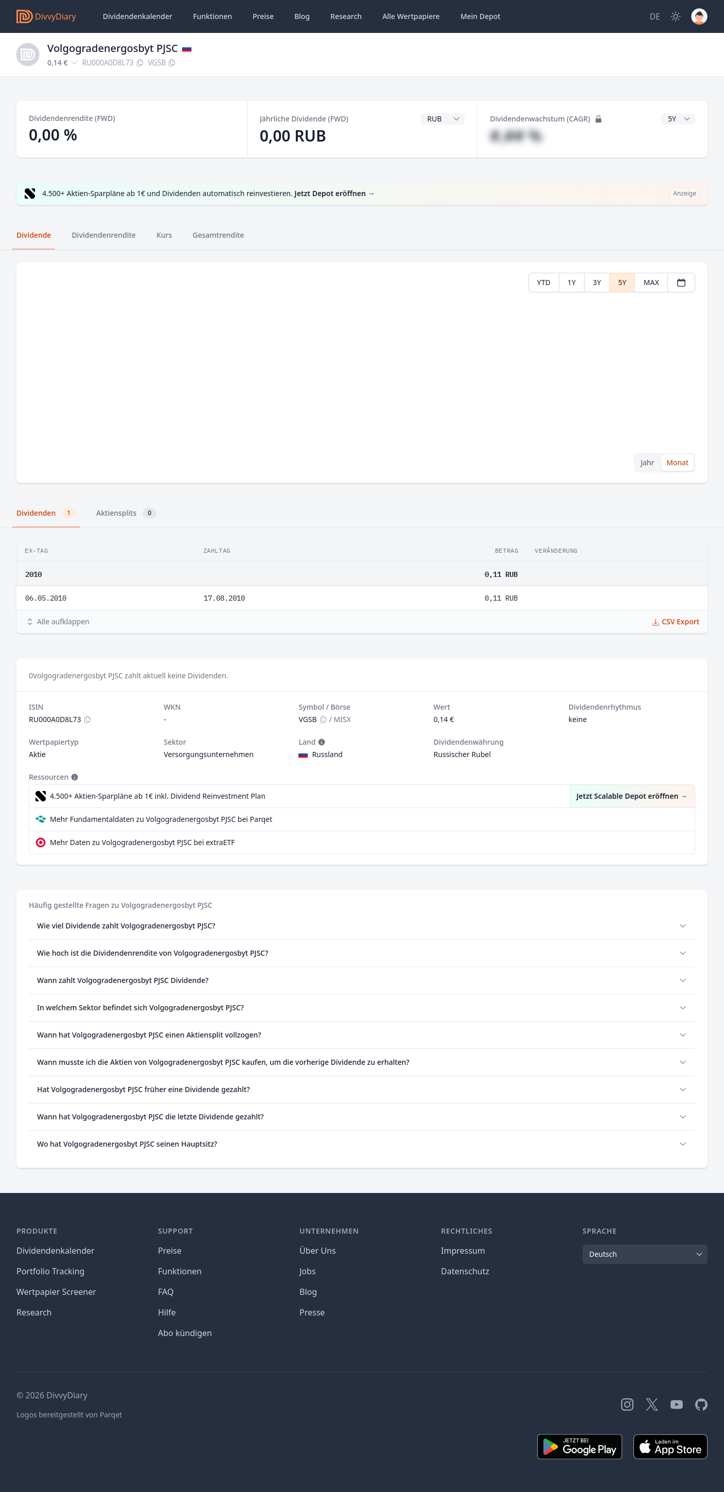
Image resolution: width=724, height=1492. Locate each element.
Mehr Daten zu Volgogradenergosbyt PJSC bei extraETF (142, 842)
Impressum (463, 1250)
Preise (263, 16)
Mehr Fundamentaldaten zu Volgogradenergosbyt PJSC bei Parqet (161, 819)
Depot (481, 16)
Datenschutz (465, 1271)
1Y (572, 282)
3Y (597, 282)
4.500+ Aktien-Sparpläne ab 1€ (158, 796)
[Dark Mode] (675, 16)
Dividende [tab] (33, 235)
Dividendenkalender (137, 16)
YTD (544, 282)
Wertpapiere (411, 16)
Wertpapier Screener (56, 1291)
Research (34, 1312)
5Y (622, 282)
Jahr (647, 462)
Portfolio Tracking (50, 1271)
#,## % (516, 135)
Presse (312, 1312)
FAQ (165, 1291)
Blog (308, 1291)
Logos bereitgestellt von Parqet (69, 1414)
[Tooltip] (320, 742)
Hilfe (167, 1312)
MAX (651, 282)
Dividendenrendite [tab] (103, 235)
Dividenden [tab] (46, 513)
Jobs (307, 1271)
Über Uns (317, 1250)
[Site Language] (654, 16)
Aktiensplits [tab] (126, 513)
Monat (677, 462)
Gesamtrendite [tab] (218, 235)
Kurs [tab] (164, 235)
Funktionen (212, 16)
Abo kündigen (185, 1333)
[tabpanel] (362, 372)
